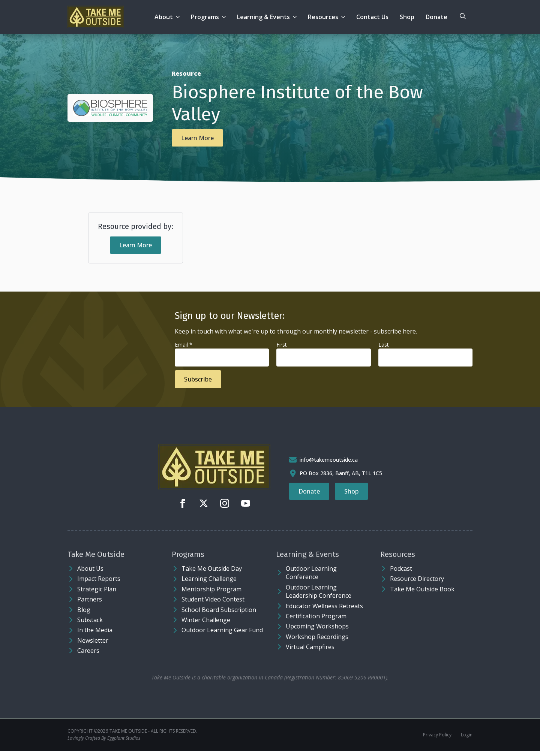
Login (466, 735)
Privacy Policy (437, 735)
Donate (436, 17)
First (281, 344)
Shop (407, 17)
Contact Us (372, 17)
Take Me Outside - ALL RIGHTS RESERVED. (153, 731)
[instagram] (224, 503)
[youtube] (245, 503)
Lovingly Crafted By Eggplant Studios (104, 738)
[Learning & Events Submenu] (296, 16)
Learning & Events (263, 17)
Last (383, 344)
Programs (205, 17)
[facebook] (182, 503)
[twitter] (203, 503)
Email (183, 344)
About (163, 17)
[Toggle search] (462, 16)
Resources (323, 17)
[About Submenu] (179, 16)
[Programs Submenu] (225, 16)
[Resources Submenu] (344, 16)
